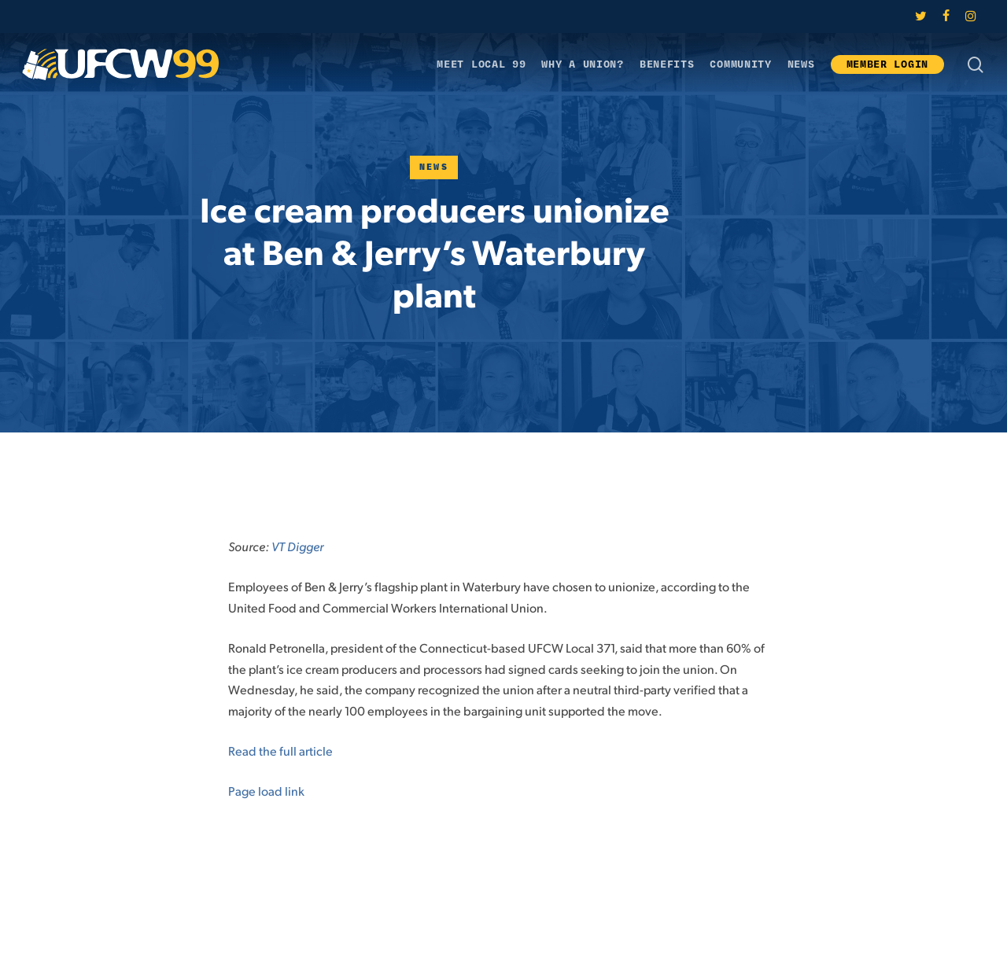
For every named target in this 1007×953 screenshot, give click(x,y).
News (434, 167)
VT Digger (297, 546)
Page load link (266, 790)
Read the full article (280, 750)
